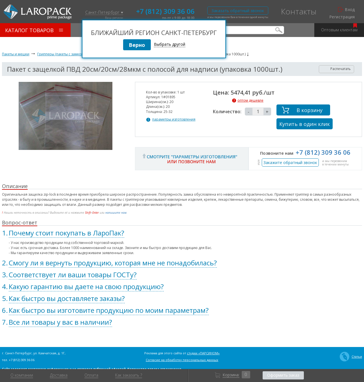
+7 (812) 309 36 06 (165, 10)
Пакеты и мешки (15, 54)
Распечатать (336, 68)
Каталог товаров (34, 30)
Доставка (58, 375)
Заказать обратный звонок (238, 10)
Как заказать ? (128, 375)
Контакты (299, 11)
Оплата (91, 375)
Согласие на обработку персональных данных (182, 360)
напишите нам (116, 213)
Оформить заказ (283, 375)
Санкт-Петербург (104, 12)
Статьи (351, 356)
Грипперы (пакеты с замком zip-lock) (67, 54)
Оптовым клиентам (339, 27)
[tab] (182, 232)
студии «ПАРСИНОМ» (203, 353)
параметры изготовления (173, 119)
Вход (346, 9)
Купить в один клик (304, 124)
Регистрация (342, 16)
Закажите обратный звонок (290, 162)
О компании (21, 375)
